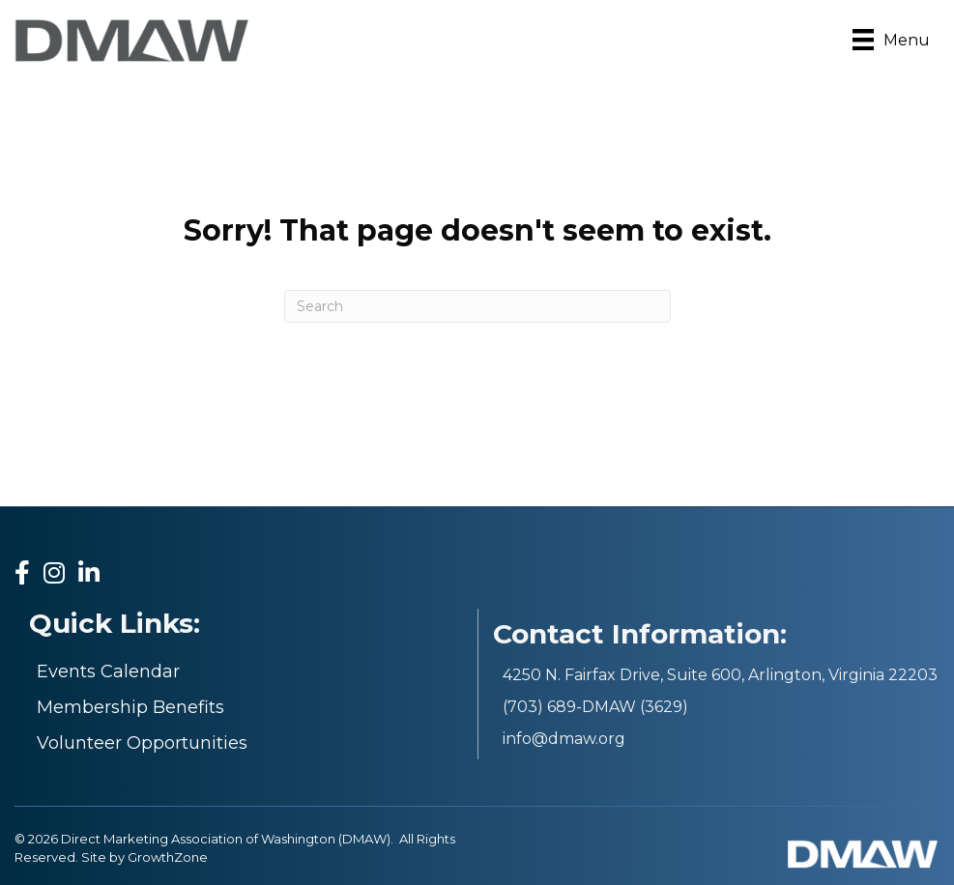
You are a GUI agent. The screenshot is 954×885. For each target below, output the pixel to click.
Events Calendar (108, 671)
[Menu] (891, 39)
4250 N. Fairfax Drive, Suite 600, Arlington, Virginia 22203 (720, 675)
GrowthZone (168, 857)
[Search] (477, 306)
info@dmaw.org (564, 738)
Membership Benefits (130, 707)
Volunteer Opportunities (142, 743)
